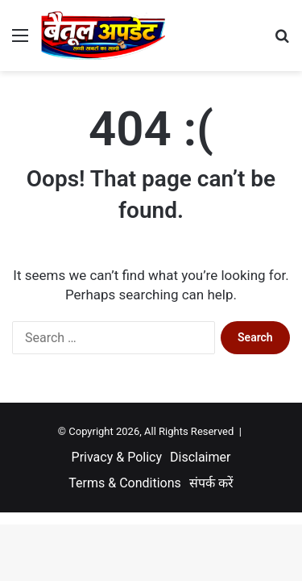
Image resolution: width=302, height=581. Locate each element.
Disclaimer (200, 457)
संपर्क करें (211, 483)
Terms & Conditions (124, 483)
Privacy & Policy (117, 457)
